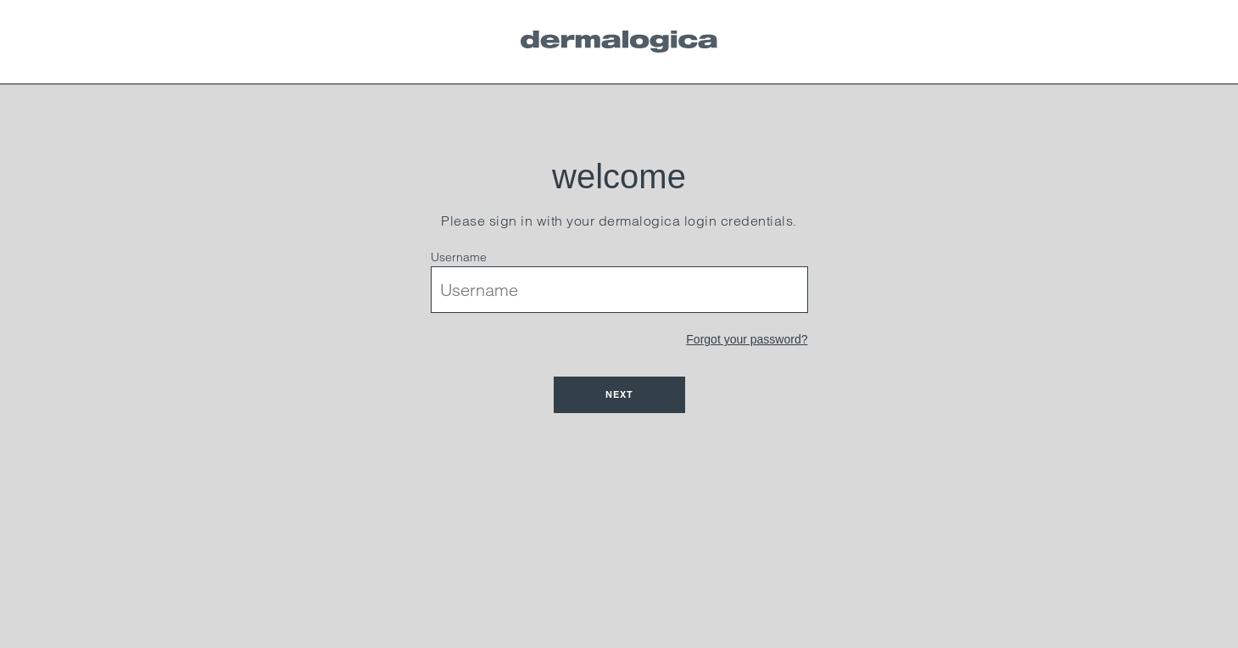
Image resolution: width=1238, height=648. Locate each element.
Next (619, 394)
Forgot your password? (746, 339)
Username (459, 257)
